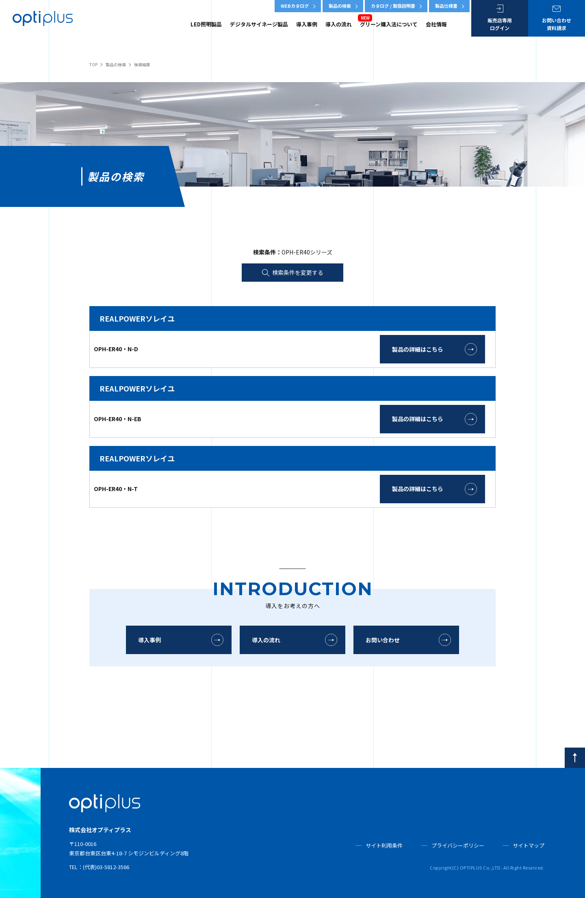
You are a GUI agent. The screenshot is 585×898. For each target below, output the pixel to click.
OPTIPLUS (42, 18)
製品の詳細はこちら (417, 349)
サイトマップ (528, 845)
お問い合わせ (383, 640)
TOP (93, 64)
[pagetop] (575, 758)
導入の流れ (338, 24)
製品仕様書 (446, 5)
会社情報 (436, 24)
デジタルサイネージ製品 (259, 24)
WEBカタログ (295, 5)
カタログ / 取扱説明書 (393, 5)
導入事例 (306, 24)
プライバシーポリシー (457, 845)
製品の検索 (340, 5)
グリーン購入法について (389, 24)
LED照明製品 (206, 24)
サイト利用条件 (384, 845)
